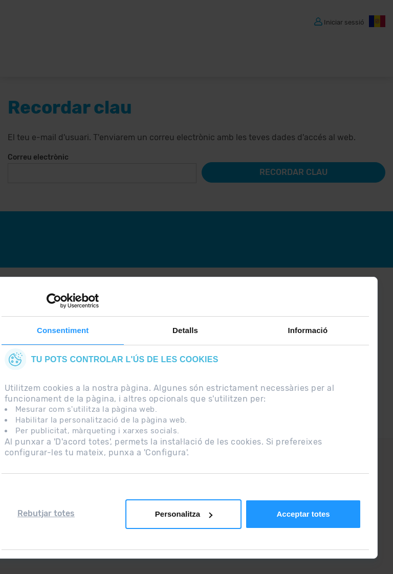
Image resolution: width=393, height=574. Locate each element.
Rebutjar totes (46, 513)
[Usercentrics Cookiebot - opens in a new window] (54, 300)
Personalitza (183, 514)
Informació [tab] (308, 330)
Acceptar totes (303, 514)
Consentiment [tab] (63, 330)
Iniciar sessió (344, 21)
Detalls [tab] (185, 330)
